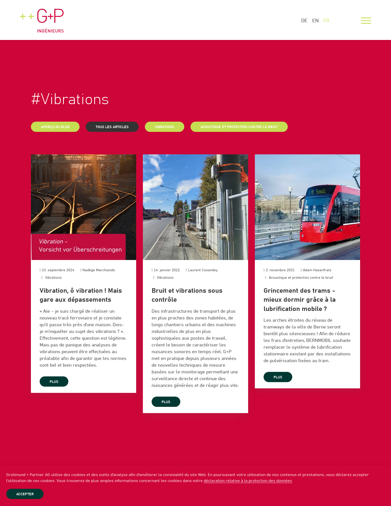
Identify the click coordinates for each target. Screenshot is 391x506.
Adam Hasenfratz (317, 270)
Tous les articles (112, 127)
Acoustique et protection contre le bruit (239, 127)
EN (315, 20)
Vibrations (164, 127)
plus (54, 382)
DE (304, 20)
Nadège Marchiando (99, 270)
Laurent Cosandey (203, 270)
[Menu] (366, 20)
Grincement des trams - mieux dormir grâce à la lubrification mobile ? (300, 299)
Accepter (25, 494)
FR (326, 20)
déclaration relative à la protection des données (248, 481)
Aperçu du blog (55, 127)
